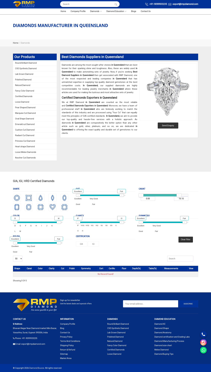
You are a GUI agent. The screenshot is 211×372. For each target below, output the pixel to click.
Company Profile (78, 11)
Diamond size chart (163, 345)
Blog (62, 328)
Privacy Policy (66, 337)
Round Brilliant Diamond (26, 63)
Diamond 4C (159, 324)
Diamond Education (116, 11)
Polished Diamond (23, 79)
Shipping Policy (67, 345)
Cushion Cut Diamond (25, 130)
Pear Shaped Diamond (25, 107)
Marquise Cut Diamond (25, 113)
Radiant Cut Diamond (24, 135)
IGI (93, 244)
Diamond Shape (161, 328)
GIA (81, 244)
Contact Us (146, 11)
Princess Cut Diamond (25, 141)
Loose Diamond (22, 102)
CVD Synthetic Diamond (26, 68)
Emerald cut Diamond (25, 124)
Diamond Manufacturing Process (169, 341)
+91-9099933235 (156, 4)
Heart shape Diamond (25, 146)
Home (63, 11)
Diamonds (96, 11)
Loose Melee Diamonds (25, 152)
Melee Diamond (161, 350)
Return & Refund (67, 350)
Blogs (133, 11)
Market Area (65, 358)
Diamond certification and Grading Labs (172, 337)
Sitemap (64, 354)
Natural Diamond (22, 85)
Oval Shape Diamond (24, 119)
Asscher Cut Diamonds (25, 158)
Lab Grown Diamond (24, 74)
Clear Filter (185, 239)
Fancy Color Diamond (24, 91)
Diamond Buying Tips (163, 354)
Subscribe (188, 304)
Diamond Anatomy (162, 332)
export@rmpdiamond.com (183, 4)
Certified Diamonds (23, 96)
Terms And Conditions (70, 341)
